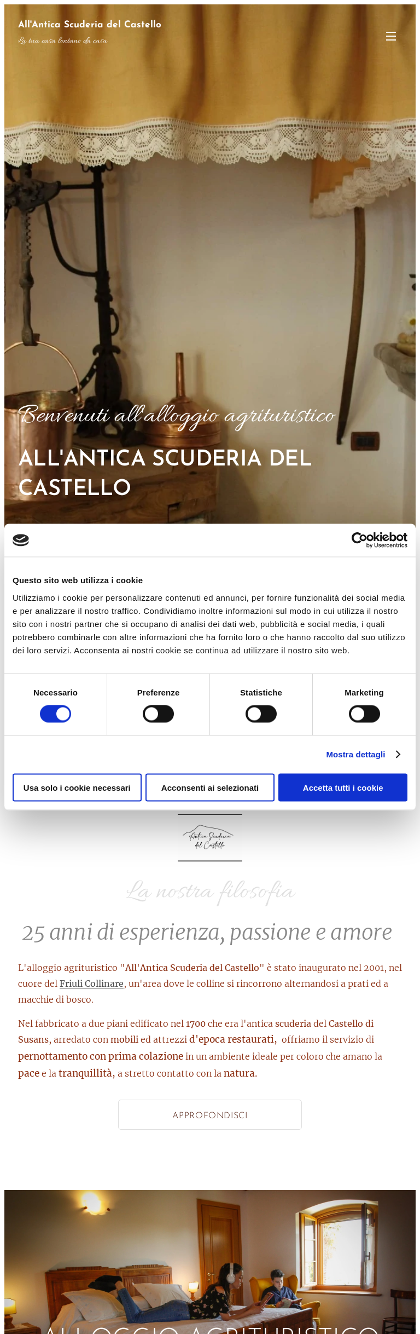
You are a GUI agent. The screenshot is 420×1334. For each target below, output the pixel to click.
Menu (391, 36)
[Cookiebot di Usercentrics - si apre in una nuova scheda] (359, 540)
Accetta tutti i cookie (343, 787)
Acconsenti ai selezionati (210, 787)
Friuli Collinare (92, 983)
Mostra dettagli (355, 754)
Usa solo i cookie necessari (77, 787)
